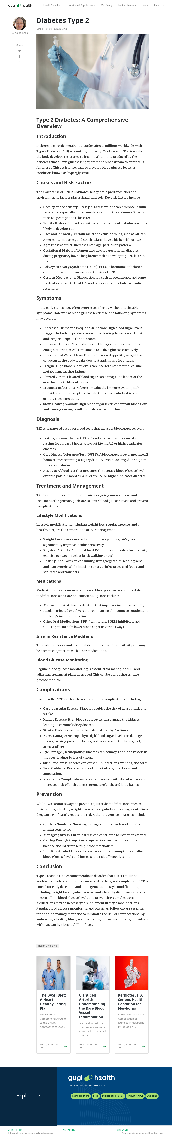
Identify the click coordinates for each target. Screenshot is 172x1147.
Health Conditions (52, 5)
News (145, 5)
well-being (152, 1096)
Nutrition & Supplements (82, 5)
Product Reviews (127, 5)
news (95, 1096)
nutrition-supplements (113, 1096)
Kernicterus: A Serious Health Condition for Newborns (130, 1002)
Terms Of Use (121, 1130)
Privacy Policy (68, 1130)
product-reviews (135, 1096)
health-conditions (80, 1096)
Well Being (106, 5)
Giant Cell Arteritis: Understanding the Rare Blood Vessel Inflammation (92, 1006)
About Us (159, 5)
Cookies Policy (15, 1130)
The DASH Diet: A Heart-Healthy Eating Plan (53, 1002)
